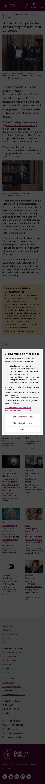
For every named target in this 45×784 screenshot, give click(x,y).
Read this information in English (18, 410)
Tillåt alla (23, 429)
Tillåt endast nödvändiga (22, 417)
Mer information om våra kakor (18, 407)
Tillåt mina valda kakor (22, 423)
